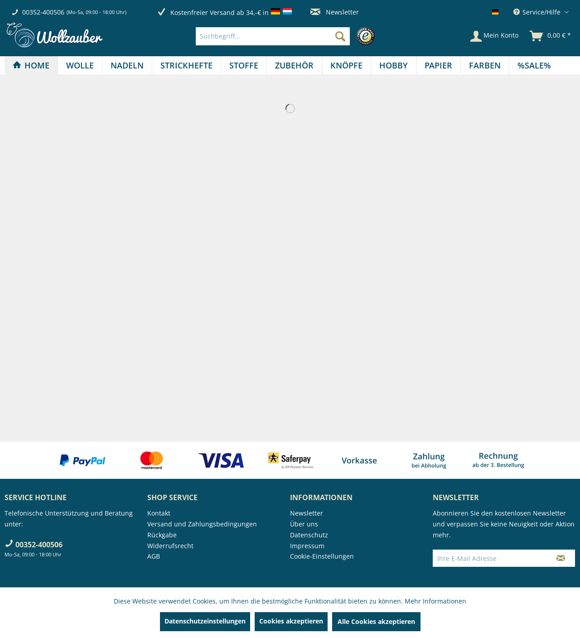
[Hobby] (393, 65)
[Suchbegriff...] (273, 36)
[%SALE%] (534, 65)
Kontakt (158, 513)
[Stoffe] (243, 65)
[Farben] (485, 65)
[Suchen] (340, 36)
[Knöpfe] (346, 65)
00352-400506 (43, 12)
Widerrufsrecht (170, 545)
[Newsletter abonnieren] (560, 558)
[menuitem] (287, 36)
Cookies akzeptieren (291, 621)
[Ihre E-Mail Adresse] (490, 558)
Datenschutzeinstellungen (205, 621)
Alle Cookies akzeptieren (376, 621)
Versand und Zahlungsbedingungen (202, 524)
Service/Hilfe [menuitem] (537, 12)
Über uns (304, 524)
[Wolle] (80, 65)
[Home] (31, 65)
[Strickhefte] (186, 65)
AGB (153, 556)
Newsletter (334, 12)
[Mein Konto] (494, 36)
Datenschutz (309, 535)
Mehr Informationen (435, 601)
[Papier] (438, 65)
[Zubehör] (294, 65)
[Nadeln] (127, 65)
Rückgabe (162, 535)
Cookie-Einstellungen (322, 556)
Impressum (307, 545)
